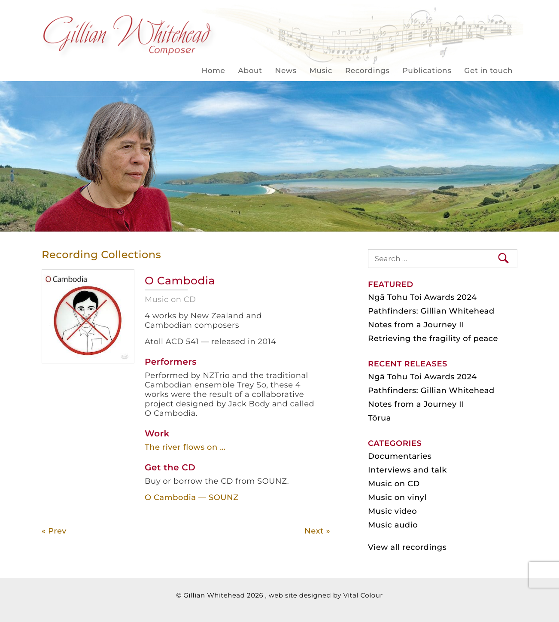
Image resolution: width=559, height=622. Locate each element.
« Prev (54, 531)
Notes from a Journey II (416, 324)
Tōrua (379, 418)
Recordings (367, 71)
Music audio (393, 525)
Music (321, 71)
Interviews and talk (407, 470)
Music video (392, 511)
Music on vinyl (397, 497)
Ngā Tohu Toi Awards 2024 (422, 297)
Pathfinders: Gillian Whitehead (431, 311)
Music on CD (394, 483)
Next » (317, 531)
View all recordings (407, 547)
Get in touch (488, 71)
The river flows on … (185, 447)
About (250, 71)
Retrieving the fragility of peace (433, 338)
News (286, 71)
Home (213, 71)
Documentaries (399, 456)
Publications (426, 71)
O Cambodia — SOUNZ (192, 497)
